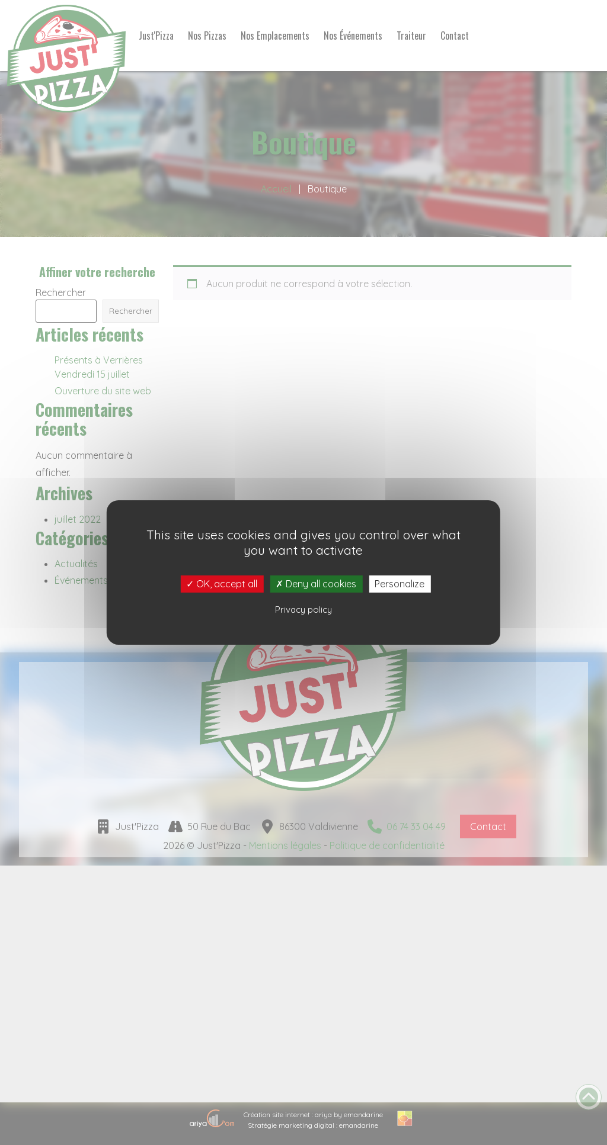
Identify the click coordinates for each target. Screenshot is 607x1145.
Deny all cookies (316, 584)
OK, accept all (221, 584)
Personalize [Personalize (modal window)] (399, 584)
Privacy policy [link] (303, 609)
